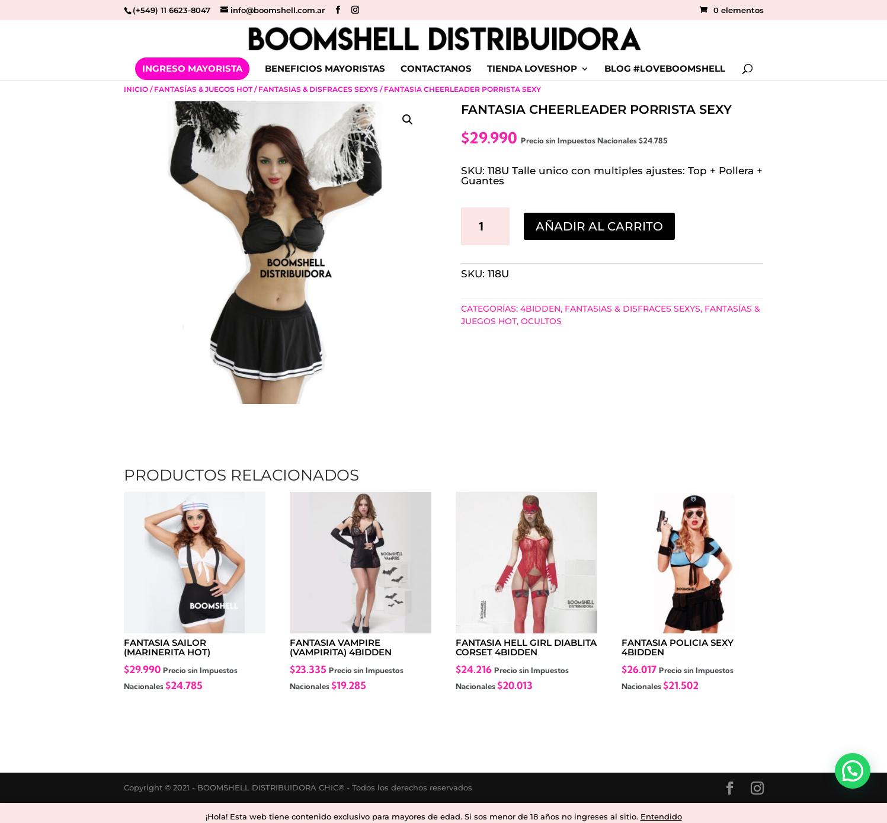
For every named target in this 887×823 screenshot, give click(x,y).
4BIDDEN (540, 308)
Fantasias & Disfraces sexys (318, 89)
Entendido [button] (661, 816)
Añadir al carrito (599, 226)
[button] (407, 119)
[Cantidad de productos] (485, 226)
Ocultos (541, 321)
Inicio (136, 89)
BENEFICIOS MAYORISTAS (325, 69)
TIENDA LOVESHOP (532, 69)
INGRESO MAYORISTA (192, 68)
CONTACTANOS (436, 69)
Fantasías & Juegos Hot (203, 89)
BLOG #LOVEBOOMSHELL (664, 69)
